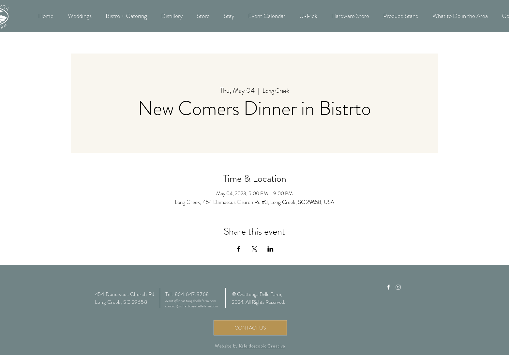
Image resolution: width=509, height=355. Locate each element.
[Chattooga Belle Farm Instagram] (398, 287)
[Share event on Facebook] (238, 249)
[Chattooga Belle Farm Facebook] (388, 287)
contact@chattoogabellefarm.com (191, 306)
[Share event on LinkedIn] (270, 249)
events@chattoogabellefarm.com (190, 300)
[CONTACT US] (250, 327)
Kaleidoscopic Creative (262, 346)
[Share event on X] (254, 249)
